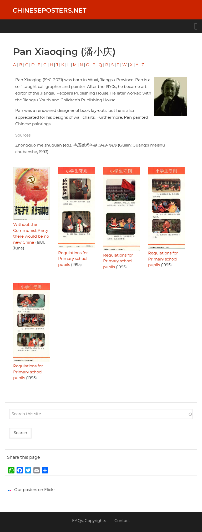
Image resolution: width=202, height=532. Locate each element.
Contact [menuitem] (122, 521)
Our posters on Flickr (34, 490)
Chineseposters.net (49, 11)
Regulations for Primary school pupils (73, 259)
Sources (23, 135)
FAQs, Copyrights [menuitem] (89, 521)
